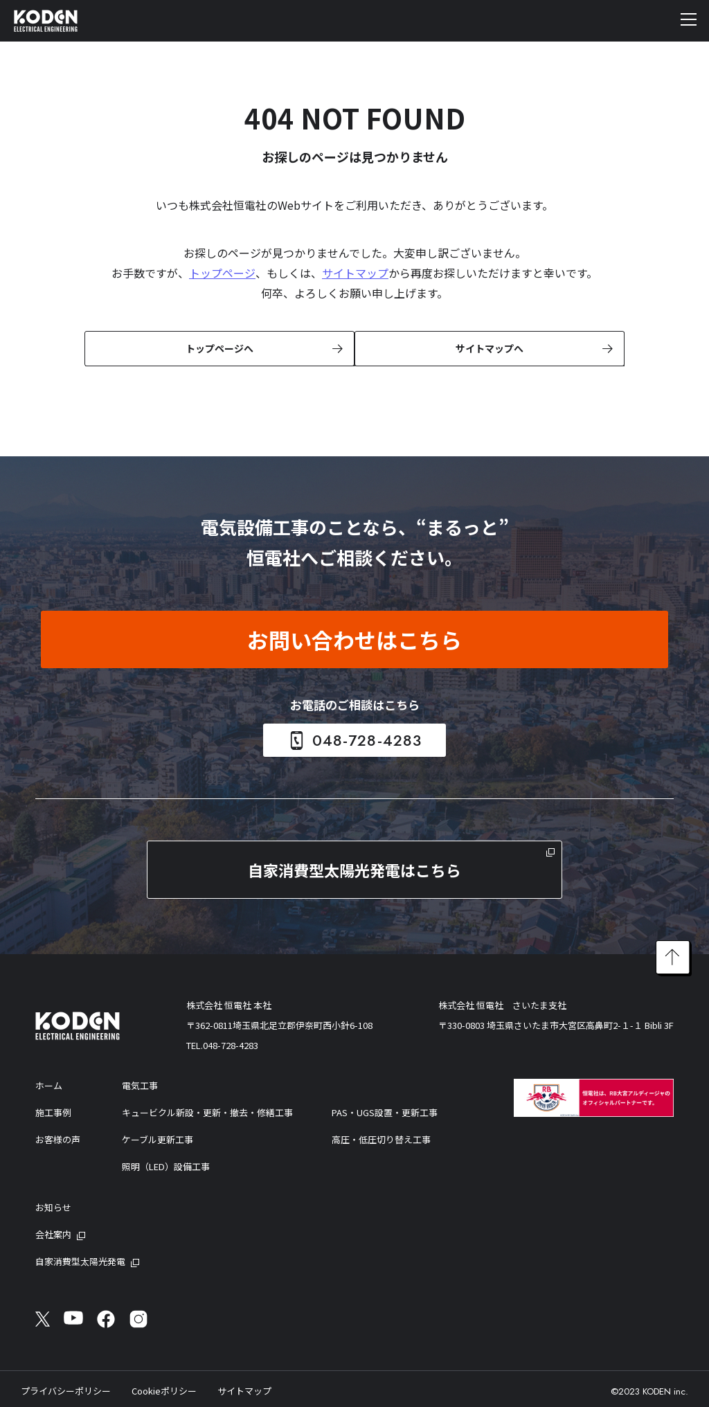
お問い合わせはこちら (354, 638)
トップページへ (218, 347)
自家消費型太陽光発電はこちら (354, 868)
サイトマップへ (488, 347)
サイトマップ (355, 273)
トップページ (222, 273)
